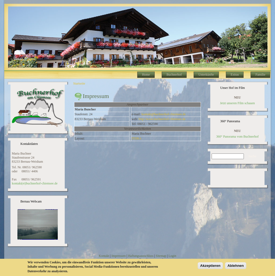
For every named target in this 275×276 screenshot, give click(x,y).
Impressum (118, 256)
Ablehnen (235, 266)
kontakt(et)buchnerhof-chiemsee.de (34, 183)
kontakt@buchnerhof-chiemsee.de (164, 114)
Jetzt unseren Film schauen (237, 103)
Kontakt (104, 256)
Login (172, 256)
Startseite (79, 83)
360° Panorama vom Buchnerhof (237, 136)
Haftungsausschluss (141, 256)
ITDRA (137, 138)
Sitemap (161, 256)
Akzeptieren (210, 266)
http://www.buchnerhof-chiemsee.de (162, 119)
